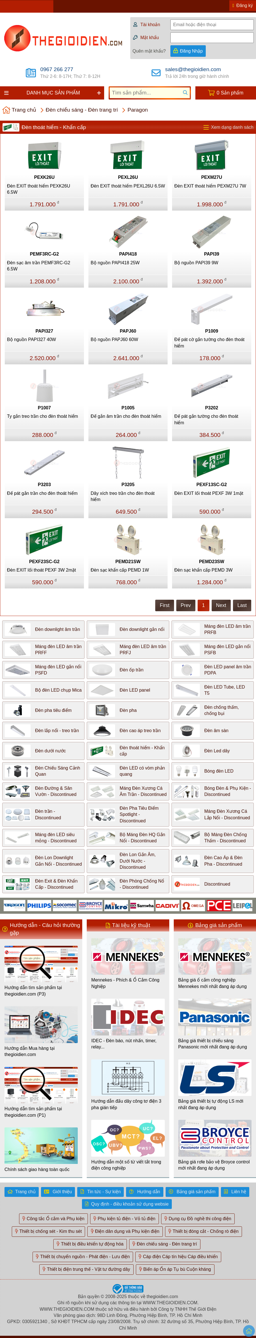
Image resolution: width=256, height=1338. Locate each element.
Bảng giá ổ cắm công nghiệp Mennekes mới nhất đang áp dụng (212, 983)
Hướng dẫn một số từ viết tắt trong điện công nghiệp (126, 1164)
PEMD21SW (128, 561)
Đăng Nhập (191, 51)
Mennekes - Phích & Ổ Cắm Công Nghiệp (125, 983)
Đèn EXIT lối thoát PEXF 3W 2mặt (41, 570)
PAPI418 (128, 254)
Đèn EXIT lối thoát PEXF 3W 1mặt (208, 493)
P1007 (44, 407)
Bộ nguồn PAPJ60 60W (114, 339)
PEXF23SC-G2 (44, 561)
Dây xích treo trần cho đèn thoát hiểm (123, 496)
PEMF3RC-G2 (44, 254)
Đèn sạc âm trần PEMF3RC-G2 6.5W (38, 265)
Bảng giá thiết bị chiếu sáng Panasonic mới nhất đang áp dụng (212, 1043)
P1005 (128, 407)
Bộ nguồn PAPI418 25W (115, 262)
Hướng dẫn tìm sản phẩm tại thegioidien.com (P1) (33, 1111)
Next (221, 605)
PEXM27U (211, 177)
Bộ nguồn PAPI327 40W (31, 339)
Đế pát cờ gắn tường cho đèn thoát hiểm (209, 342)
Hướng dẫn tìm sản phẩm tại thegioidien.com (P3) (33, 990)
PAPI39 (211, 254)
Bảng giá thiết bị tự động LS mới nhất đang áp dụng (210, 1104)
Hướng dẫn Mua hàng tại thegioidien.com (29, 1051)
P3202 (211, 407)
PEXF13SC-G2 (211, 484)
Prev (186, 605)
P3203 (44, 484)
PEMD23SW (211, 561)
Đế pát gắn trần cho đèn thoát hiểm (42, 493)
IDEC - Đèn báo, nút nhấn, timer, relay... (123, 1043)
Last (242, 605)
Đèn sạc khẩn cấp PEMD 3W (203, 570)
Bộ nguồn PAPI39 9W (196, 262)
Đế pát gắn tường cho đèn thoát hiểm (206, 419)
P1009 (211, 331)
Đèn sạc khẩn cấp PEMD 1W (120, 570)
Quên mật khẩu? (149, 51)
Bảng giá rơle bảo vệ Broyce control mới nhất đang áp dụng (214, 1164)
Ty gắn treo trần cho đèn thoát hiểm (42, 416)
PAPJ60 (128, 331)
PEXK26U (44, 177)
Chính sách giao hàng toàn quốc (37, 1169)
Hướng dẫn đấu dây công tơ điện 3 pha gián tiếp (126, 1104)
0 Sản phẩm (230, 93)
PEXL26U (128, 177)
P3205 (128, 484)
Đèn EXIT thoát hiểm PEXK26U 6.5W (38, 189)
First (164, 605)
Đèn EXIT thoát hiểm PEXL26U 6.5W (128, 186)
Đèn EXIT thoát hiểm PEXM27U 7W (210, 186)
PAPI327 (44, 331)
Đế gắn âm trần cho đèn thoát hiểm (126, 416)
